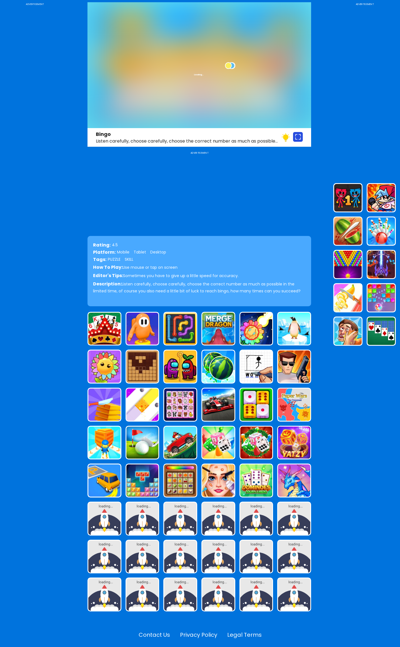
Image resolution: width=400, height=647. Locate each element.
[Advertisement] (34, 90)
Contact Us (154, 635)
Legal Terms (244, 635)
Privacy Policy (198, 635)
